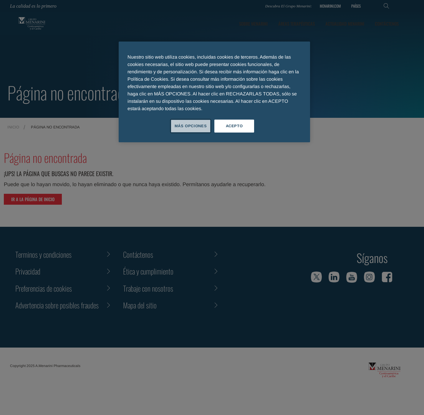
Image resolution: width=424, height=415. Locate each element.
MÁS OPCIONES (191, 126)
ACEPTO (234, 126)
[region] (214, 92)
